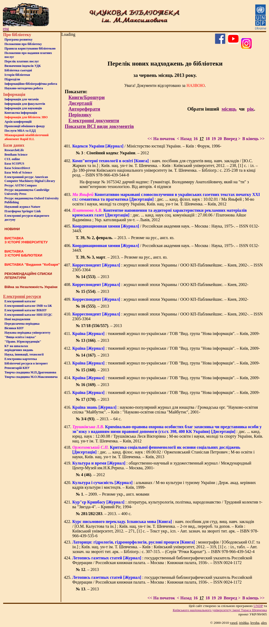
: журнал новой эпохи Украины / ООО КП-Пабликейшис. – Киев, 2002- (160, 284)
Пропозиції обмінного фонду (24, 126)
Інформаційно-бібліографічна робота (30, 84)
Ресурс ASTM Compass (20, 185)
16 (195, 138)
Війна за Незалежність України (31, 287)
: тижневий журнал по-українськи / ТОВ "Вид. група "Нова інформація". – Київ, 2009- (166, 333)
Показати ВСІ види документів (99, 126)
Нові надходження (17, 319)
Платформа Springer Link (22, 211)
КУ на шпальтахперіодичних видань (18, 348)
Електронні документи (93, 120)
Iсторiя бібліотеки (17, 75)
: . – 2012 (112, 153)
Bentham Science (16, 154)
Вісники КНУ (14, 328)
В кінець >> (253, 138)
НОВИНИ (12, 229)
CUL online (12, 159)
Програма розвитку (18, 39)
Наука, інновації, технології (24, 354)
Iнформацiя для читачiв (21, 99)
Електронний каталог (20, 301)
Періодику (79, 114)
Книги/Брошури (86, 97)
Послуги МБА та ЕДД (20, 130)
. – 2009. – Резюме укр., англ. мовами (112, 494)
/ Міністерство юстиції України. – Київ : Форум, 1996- (146, 146)
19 (213, 138)
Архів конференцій (18, 122)
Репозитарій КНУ (17, 368)
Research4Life (14, 150)
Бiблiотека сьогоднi (18, 70)
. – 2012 (90, 474)
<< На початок (161, 138)
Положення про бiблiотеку (23, 44)
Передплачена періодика (21, 323)
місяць (228, 109)
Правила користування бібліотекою (29, 48)
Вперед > (232, 138)
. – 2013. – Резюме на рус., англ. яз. (125, 237)
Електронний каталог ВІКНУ (25, 310)
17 (201, 138)
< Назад (184, 138)
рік (250, 109)
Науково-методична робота (23, 88)
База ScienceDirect (17, 168)
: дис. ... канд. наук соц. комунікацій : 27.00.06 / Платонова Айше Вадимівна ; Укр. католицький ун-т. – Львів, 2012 (159, 215)
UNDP (258, 606)
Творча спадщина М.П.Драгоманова (30, 372)
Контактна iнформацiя (20, 113)
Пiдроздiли (12, 79)
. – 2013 (92, 276)
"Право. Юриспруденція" (22, 341)
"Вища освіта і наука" (20, 337)
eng (6, 28)
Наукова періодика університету (27, 332)
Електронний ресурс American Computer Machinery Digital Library (29, 179)
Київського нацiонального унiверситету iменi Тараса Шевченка (220, 610)
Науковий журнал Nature (22, 207)
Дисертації (80, 103)
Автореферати (84, 109)
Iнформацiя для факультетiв (24, 104)
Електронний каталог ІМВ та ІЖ (28, 306)
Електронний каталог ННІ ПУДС (28, 315)
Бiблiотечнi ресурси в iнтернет (26, 363)
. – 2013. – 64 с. (98, 419)
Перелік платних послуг (21, 61)
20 (220, 138)
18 (207, 138)
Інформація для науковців (23, 108)
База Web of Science (18, 172)
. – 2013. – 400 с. (103, 513)
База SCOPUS (14, 163)
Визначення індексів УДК (22, 66)
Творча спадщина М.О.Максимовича (31, 377)
